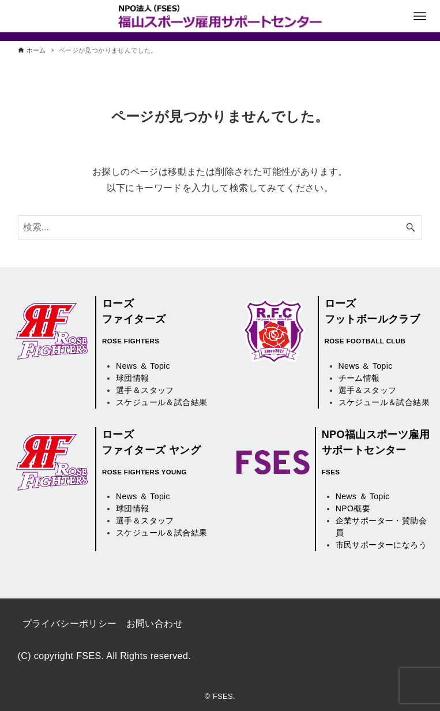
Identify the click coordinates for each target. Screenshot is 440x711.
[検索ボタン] (410, 227)
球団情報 (132, 378)
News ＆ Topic (143, 366)
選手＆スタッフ (145, 390)
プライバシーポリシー (69, 623)
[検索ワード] (220, 227)
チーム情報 (359, 378)
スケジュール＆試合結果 (161, 402)
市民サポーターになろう (381, 544)
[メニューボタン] (419, 16)
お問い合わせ (154, 623)
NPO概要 (353, 508)
